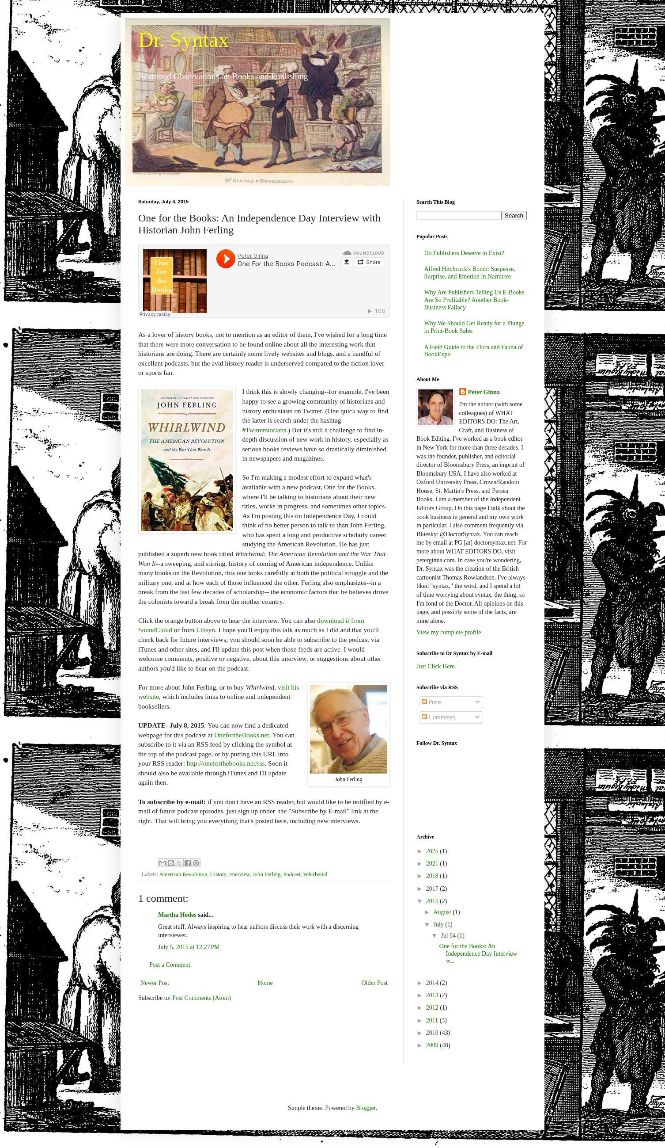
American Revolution (183, 874)
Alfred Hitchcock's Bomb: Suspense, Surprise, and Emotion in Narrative (469, 273)
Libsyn (205, 629)
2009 (433, 1045)
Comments (438, 717)
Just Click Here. (436, 666)
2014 (433, 983)
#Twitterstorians (264, 430)
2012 (433, 1007)
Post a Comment (169, 964)
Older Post (375, 983)
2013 (433, 995)
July (439, 924)
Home (265, 983)
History (218, 874)
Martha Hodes (177, 915)
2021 (433, 863)
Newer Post (154, 983)
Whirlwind (315, 874)
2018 (433, 876)
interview (239, 874)
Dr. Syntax (183, 39)
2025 (433, 851)
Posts (432, 702)
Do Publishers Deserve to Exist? (464, 253)
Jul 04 (449, 935)
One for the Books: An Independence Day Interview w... (478, 954)
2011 (433, 1020)
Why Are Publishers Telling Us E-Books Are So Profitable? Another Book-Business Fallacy (474, 300)
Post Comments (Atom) (201, 998)
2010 (433, 1033)
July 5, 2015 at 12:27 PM (189, 947)
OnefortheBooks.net (241, 735)
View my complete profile (448, 632)
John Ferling (266, 874)
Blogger (365, 1108)
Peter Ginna (484, 392)
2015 (433, 901)
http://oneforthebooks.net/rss (226, 763)
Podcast (292, 874)
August (443, 912)
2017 (433, 888)
